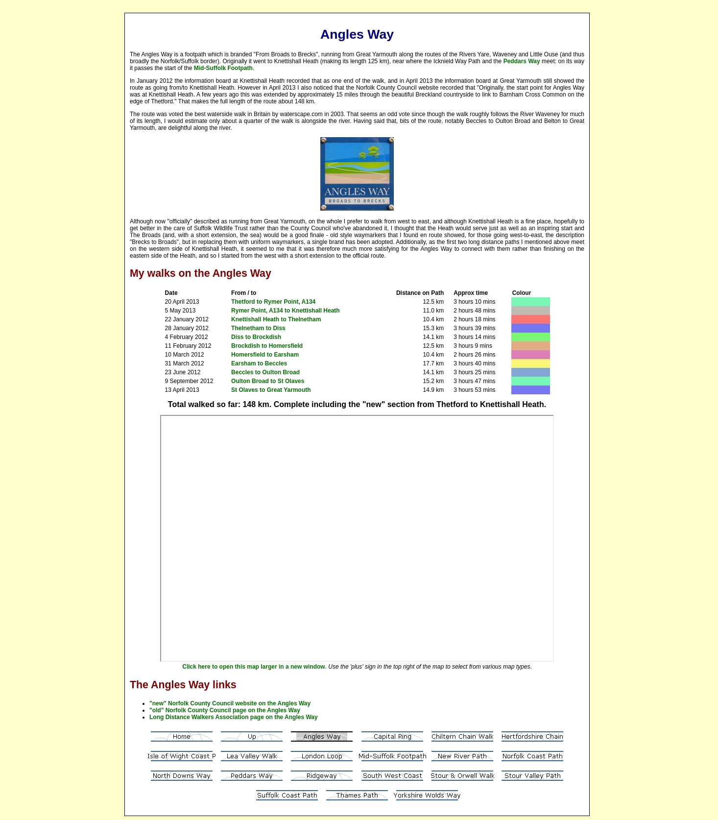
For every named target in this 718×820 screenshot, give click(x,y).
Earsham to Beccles (259, 363)
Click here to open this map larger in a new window (253, 666)
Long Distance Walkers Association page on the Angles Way (233, 717)
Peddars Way (521, 61)
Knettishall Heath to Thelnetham (276, 319)
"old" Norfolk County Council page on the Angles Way (224, 710)
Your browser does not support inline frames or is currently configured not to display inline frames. (357, 538)
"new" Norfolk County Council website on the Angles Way (230, 703)
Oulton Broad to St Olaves (267, 381)
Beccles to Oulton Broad (265, 372)
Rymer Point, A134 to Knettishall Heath (285, 310)
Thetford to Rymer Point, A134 (273, 301)
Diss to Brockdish (256, 337)
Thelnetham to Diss (258, 328)
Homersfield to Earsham (265, 354)
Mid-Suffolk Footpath (223, 68)
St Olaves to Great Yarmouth (271, 389)
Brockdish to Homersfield (267, 345)
